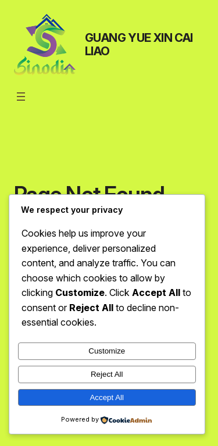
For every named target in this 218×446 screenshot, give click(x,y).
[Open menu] (21, 97)
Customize (106, 351)
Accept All (107, 397)
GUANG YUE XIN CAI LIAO (139, 44)
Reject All (107, 374)
